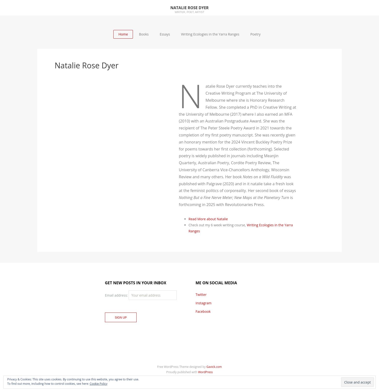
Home (123, 34)
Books (144, 34)
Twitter (201, 294)
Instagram (203, 303)
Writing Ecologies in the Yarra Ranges (210, 34)
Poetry (255, 34)
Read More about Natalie (208, 219)
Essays (165, 34)
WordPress (205, 372)
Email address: (117, 295)
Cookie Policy (98, 384)
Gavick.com (214, 367)
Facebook (203, 311)
